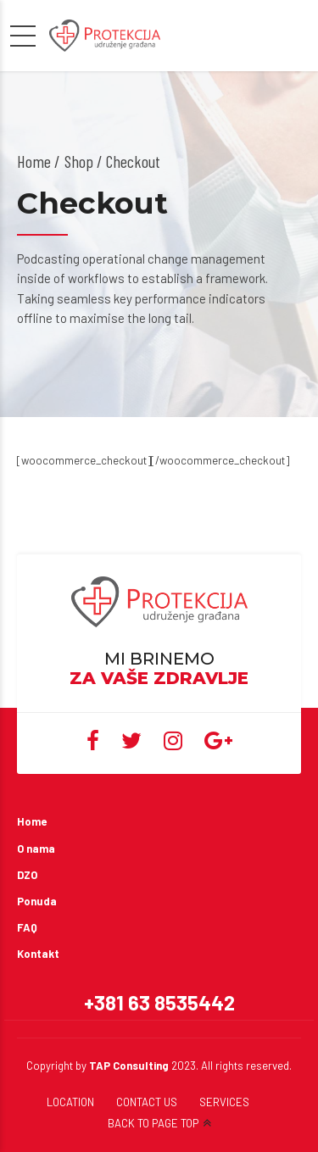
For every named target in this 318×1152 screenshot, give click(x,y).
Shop (78, 161)
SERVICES (224, 1102)
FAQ (27, 927)
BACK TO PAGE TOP (153, 1123)
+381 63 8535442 (159, 1002)
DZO (27, 875)
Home (34, 161)
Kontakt (38, 953)
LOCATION (70, 1102)
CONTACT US (146, 1102)
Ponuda (37, 901)
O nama (36, 848)
